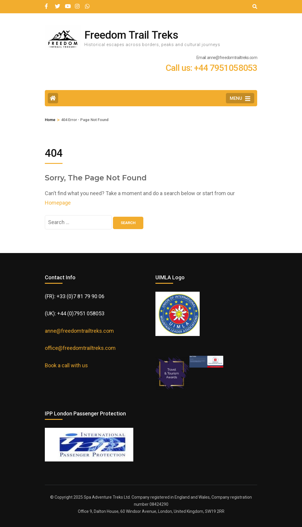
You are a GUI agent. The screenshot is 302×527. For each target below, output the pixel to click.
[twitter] (57, 4)
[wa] (87, 4)
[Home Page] (53, 98)
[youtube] (67, 4)
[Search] (254, 6)
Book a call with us (66, 365)
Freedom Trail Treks (131, 35)
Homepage (58, 203)
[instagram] (77, 4)
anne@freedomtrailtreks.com (79, 331)
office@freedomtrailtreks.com (80, 348)
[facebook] (47, 4)
